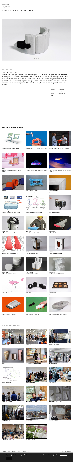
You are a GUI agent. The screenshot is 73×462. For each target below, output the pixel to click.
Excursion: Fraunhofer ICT (54, 420)
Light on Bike (28, 168)
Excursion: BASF (29, 420)
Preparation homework (30, 439)
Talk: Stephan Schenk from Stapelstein (33, 363)
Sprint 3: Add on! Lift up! (30, 382)
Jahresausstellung (5, 344)
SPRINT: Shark (5, 231)
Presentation (28, 344)
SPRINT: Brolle (28, 313)
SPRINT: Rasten (52, 272)
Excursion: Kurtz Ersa (6, 420)
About (20, 10)
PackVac (27, 147)
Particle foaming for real (54, 344)
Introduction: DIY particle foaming (55, 401)
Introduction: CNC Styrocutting (31, 401)
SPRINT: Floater (5, 272)
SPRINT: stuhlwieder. (30, 211)
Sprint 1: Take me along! (7, 401)
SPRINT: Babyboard (53, 313)
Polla (50, 147)
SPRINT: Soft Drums (53, 211)
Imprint (62, 451)
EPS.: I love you (5, 168)
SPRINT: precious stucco (53, 190)
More (10, 10)
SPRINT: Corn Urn (52, 292)
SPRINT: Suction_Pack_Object (31, 190)
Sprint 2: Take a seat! (53, 382)
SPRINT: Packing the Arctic (7, 211)
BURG (31, 10)
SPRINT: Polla (28, 231)
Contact (15, 10)
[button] (35, 58)
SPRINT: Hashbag (5, 313)
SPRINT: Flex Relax (29, 272)
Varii (3, 147)
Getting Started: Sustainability (8, 439)
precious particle (62, 93)
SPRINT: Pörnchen (5, 292)
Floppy (50, 168)
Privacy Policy (68, 451)
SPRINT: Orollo (28, 292)
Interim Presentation (53, 363)
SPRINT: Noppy (52, 231)
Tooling (3, 363)
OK (9, 458)
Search (26, 10)
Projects (4, 10)
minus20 (4, 190)
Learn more (63, 455)
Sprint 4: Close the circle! (7, 382)
